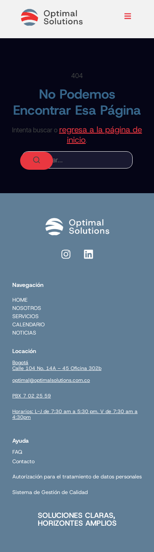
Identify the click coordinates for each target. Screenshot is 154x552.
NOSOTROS (26, 308)
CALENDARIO (28, 324)
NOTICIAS (24, 332)
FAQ (17, 451)
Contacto (23, 461)
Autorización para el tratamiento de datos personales (77, 476)
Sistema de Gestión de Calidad (50, 492)
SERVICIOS (25, 316)
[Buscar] (36, 161)
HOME (20, 299)
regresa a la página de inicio (100, 134)
